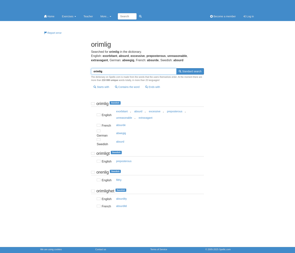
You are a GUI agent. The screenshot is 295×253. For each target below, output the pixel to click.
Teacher (88, 16)
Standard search (190, 71)
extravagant (145, 117)
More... (105, 16)
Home (49, 16)
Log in (248, 16)
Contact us (100, 249)
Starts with (101, 86)
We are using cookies (51, 249)
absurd (138, 111)
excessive (154, 111)
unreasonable (124, 117)
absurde (121, 125)
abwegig (121, 133)
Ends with (152, 86)
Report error (53, 32)
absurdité (121, 206)
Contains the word (127, 86)
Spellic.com (224, 249)
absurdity (121, 198)
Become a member (223, 16)
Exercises (69, 16)
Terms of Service (158, 249)
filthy (119, 179)
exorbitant (122, 111)
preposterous (174, 111)
